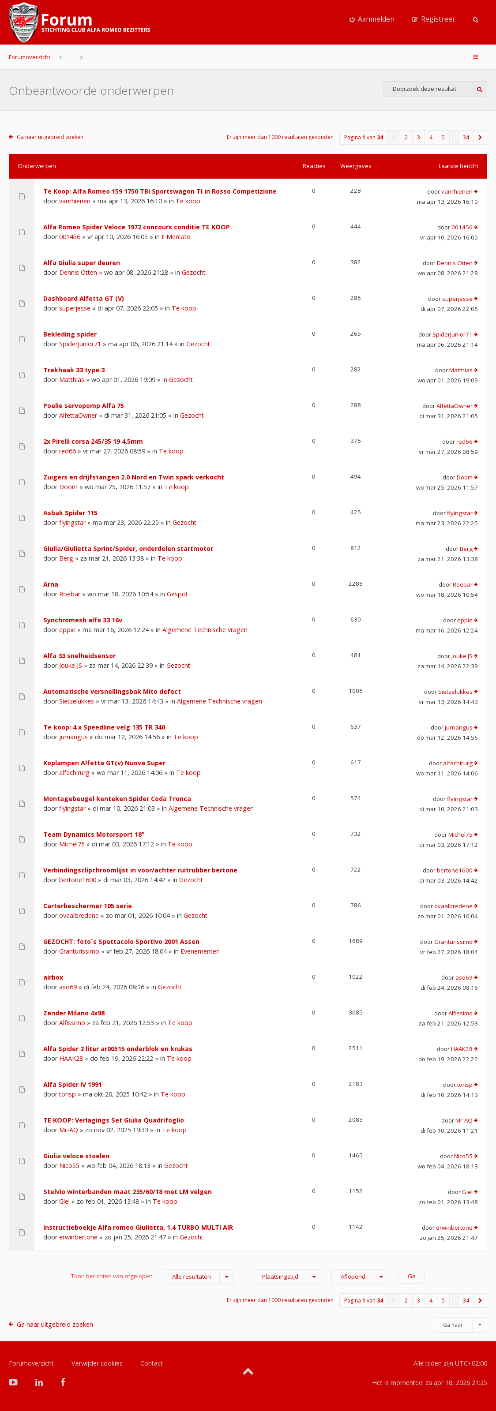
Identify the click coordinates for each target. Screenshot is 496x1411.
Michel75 (72, 844)
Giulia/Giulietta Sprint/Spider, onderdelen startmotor (128, 548)
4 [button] (430, 137)
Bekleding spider (70, 334)
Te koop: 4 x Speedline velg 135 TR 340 (104, 727)
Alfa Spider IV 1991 (72, 1084)
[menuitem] (372, 19)
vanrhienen (74, 201)
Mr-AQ (68, 1130)
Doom (68, 487)
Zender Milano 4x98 (74, 1013)
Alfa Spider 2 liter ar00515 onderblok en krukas (117, 1048)
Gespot (177, 594)
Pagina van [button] (363, 137)
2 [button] (406, 137)
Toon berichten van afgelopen (152, 1276)
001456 (69, 236)
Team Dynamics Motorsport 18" (94, 834)
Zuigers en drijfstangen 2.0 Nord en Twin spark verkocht (133, 477)
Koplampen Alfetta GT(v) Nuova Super (104, 763)
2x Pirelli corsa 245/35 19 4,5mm (93, 441)
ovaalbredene (79, 915)
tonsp (67, 1094)
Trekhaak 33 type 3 (74, 370)
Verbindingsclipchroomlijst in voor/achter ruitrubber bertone (140, 870)
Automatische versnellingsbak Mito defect (112, 691)
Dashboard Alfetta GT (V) (83, 298)
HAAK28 (71, 1058)
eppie (67, 629)
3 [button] (418, 137)
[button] (480, 137)
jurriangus (73, 737)
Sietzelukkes (76, 701)
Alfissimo (72, 1022)
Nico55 (69, 1165)
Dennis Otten (78, 272)
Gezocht (194, 272)
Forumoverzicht (29, 57)
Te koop (188, 201)
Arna (50, 584)
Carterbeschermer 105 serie (87, 906)
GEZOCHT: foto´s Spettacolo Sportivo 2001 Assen (121, 941)
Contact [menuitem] (151, 1363)
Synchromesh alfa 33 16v (82, 620)
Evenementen (200, 951)
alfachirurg (74, 772)
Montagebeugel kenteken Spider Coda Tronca (117, 798)
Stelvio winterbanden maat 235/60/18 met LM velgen (127, 1191)
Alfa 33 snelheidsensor (79, 655)
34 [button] (466, 137)
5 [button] (443, 137)
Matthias (71, 379)
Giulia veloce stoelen (76, 1156)
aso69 (68, 987)
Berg (66, 558)
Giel (64, 1201)
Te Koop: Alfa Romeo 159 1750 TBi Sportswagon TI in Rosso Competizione (160, 191)
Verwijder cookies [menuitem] (97, 1363)
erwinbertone (78, 1237)
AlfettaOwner (78, 415)
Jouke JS (70, 665)
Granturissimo (79, 951)
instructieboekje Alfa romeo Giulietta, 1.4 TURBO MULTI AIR (138, 1227)
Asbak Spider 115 (70, 513)
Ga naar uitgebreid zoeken (50, 137)
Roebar (69, 594)
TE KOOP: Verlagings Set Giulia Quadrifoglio (113, 1120)
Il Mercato (176, 236)
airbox (53, 977)
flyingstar (72, 522)
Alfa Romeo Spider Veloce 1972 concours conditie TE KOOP (136, 227)
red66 (67, 451)
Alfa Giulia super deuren (81, 262)
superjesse (74, 308)
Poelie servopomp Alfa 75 (83, 405)
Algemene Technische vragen (205, 629)
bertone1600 (77, 880)
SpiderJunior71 (80, 344)
